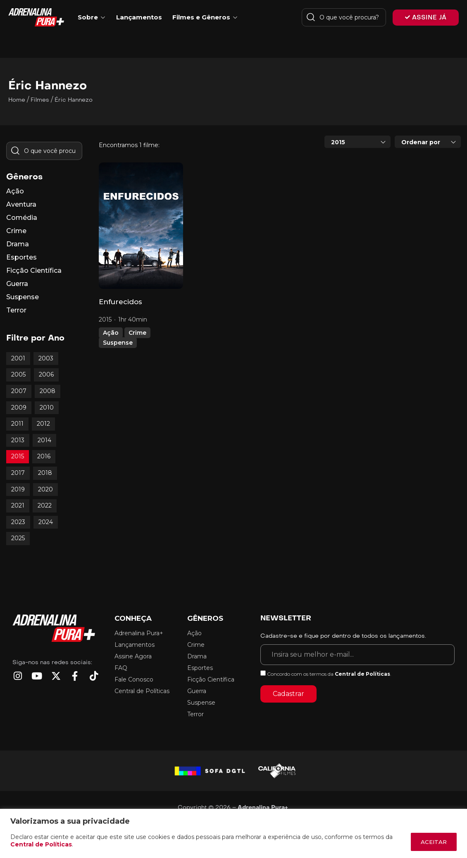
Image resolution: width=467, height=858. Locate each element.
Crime (137, 332)
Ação (111, 332)
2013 (17, 440)
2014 (44, 440)
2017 (18, 473)
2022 (45, 505)
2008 (47, 391)
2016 (43, 456)
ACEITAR (431, 842)
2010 (47, 407)
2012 (43, 423)
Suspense (118, 342)
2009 (18, 407)
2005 (18, 374)
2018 (45, 473)
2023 (18, 522)
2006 (46, 374)
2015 (17, 456)
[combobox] (357, 142)
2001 (18, 358)
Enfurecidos (120, 302)
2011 (17, 423)
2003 (45, 358)
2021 (17, 505)
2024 (45, 522)
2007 (18, 391)
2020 (45, 489)
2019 (18, 489)
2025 (18, 538)
